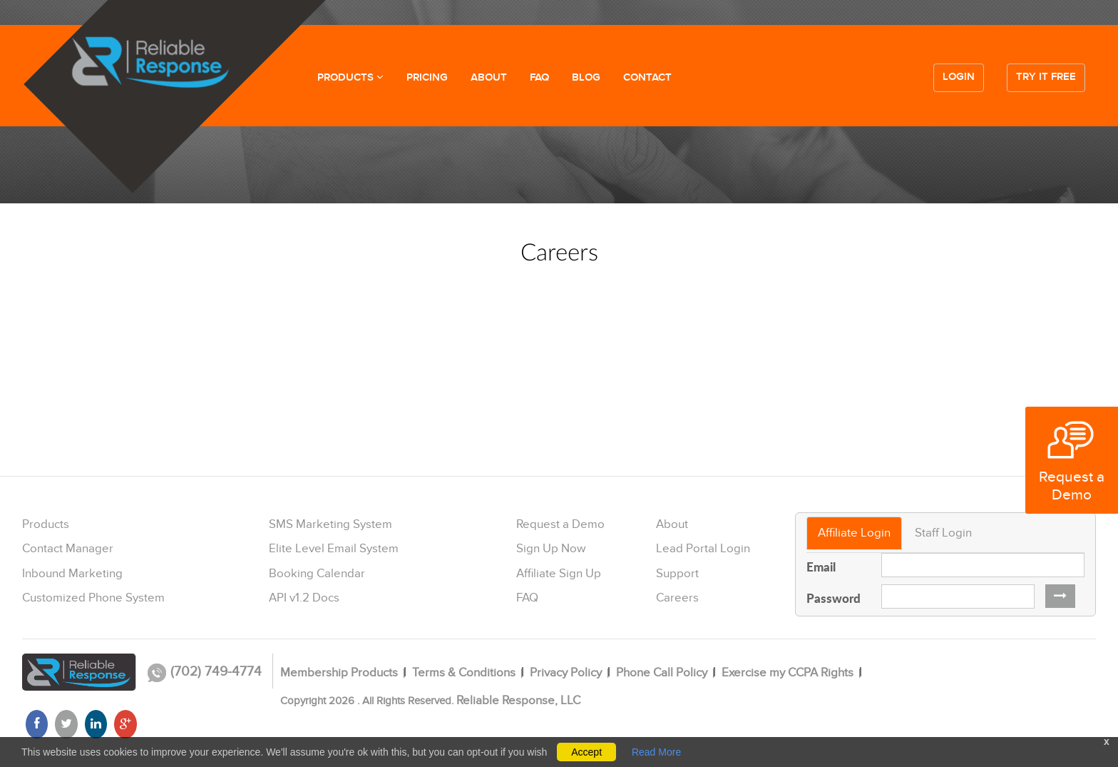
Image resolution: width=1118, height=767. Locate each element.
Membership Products (339, 673)
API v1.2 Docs (304, 598)
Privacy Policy (566, 673)
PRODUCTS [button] (350, 77)
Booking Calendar (317, 574)
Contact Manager (67, 549)
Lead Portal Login (703, 549)
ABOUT (489, 77)
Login (959, 77)
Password (833, 597)
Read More (656, 752)
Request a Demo (560, 524)
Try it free (1046, 77)
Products (45, 524)
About (672, 524)
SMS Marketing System (330, 524)
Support (677, 574)
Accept (586, 752)
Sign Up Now (550, 549)
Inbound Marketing (72, 574)
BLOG (586, 77)
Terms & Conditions (464, 673)
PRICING (427, 77)
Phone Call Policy (661, 673)
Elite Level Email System (334, 549)
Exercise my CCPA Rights (787, 673)
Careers (677, 598)
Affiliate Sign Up (558, 574)
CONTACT (647, 77)
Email (821, 566)
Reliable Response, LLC (518, 701)
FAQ (539, 77)
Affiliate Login (854, 533)
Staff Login (943, 533)
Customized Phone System (93, 598)
